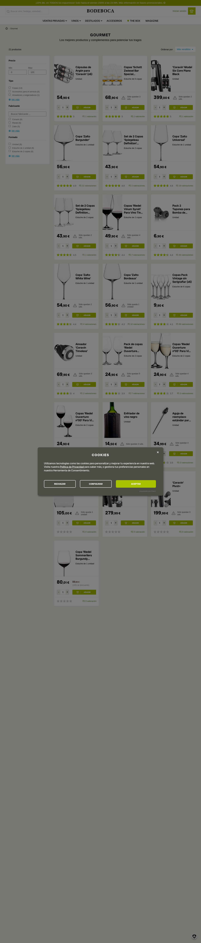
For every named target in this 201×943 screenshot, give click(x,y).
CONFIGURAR (100, 483)
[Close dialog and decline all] (157, 452)
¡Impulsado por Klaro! (147, 491)
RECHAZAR (61, 483)
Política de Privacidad (72, 466)
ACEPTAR (139, 483)
